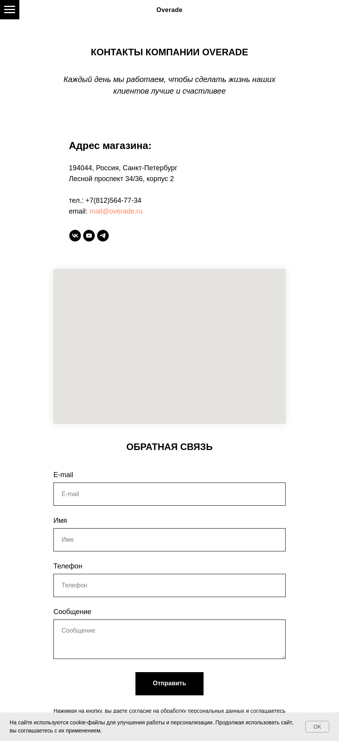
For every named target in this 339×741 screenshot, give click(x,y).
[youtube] (89, 235)
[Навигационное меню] (9, 10)
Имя (60, 520)
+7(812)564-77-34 (114, 200)
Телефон (67, 566)
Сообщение (72, 612)
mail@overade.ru (115, 211)
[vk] (75, 235)
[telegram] (103, 235)
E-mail (63, 475)
